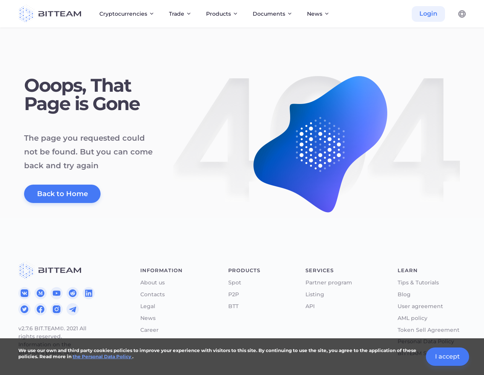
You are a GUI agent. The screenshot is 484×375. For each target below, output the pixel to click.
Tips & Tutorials (418, 282)
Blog (404, 294)
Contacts (152, 294)
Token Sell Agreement (429, 330)
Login (428, 13)
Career (149, 330)
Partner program (328, 282)
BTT (233, 306)
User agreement (420, 306)
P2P (233, 294)
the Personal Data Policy (102, 356)
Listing (314, 294)
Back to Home (62, 194)
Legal (147, 306)
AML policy (412, 318)
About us (152, 282)
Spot (234, 282)
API (310, 306)
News (148, 318)
